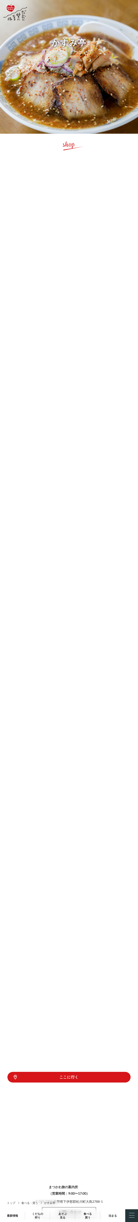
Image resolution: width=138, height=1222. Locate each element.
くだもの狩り (37, 1215)
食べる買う (87, 1215)
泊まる (113, 1215)
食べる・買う (29, 1203)
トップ (11, 1203)
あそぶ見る (62, 1215)
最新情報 (12, 1215)
